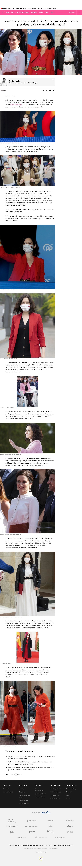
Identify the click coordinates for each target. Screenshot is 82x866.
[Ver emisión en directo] (72, 12)
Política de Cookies (55, 845)
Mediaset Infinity (71, 789)
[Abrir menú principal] (79, 12)
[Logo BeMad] (12, 832)
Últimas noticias (8, 792)
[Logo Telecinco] (31, 821)
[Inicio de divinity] (3, 12)
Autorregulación (24, 803)
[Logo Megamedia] (41, 852)
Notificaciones (23, 800)
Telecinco (69, 792)
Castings (21, 789)
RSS (72, 845)
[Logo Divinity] (70, 821)
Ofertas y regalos (55, 789)
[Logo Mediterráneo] (60, 837)
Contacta (22, 792)
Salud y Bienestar (55, 798)
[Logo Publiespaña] (41, 838)
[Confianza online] (41, 860)
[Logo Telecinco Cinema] (50, 831)
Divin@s (13, 774)
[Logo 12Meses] (70, 832)
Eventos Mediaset (40, 794)
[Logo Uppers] (31, 832)
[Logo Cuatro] (50, 821)
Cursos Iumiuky (55, 795)
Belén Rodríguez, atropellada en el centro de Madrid (15, 8)
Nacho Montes (15, 81)
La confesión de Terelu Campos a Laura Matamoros (43, 8)
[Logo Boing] (51, 826)
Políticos (19, 774)
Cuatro (68, 795)
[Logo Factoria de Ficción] (31, 826)
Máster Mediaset (40, 797)
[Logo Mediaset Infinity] (12, 821)
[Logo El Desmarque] (12, 826)
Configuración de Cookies (44, 845)
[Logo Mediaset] (41, 813)
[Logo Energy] (70, 826)
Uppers (68, 798)
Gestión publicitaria (65, 845)
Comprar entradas (56, 792)
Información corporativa (20, 845)
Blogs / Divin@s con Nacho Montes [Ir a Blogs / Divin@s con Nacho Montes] (17, 12)
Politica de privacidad (32, 845)
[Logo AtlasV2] (21, 837)
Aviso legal (11, 845)
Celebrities (6, 789)
